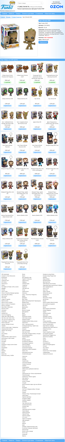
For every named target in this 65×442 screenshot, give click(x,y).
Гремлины (24, 293)
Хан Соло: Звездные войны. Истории (31, 389)
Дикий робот (25, 307)
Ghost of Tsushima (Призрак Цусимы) (10, 293)
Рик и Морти (46, 347)
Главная (4, 13)
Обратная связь (50, 13)
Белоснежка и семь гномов (8, 338)
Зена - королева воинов (27, 324)
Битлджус (4, 341)
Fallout (3, 285)
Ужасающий (25, 379)
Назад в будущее (47, 310)
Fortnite (3, 290)
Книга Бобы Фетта (26, 346)
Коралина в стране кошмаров (29, 349)
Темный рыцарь (26, 375)
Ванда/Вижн (4, 347)
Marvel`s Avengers (6, 305)
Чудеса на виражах (26, 418)
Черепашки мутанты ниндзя (28, 409)
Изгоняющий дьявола (27, 335)
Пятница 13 (45, 341)
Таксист (24, 370)
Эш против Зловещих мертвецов (30, 428)
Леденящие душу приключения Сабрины (52, 285)
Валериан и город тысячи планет (9, 344)
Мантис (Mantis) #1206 (22, 215)
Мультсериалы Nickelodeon (49, 308)
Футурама (24, 387)
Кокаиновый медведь (27, 347)
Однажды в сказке (47, 316)
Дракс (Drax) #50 (37, 122)
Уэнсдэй (24, 382)
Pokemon (4, 311)
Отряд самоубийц (47, 321)
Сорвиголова (25, 361)
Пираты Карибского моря (49, 332)
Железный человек (26, 316)
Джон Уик (24, 305)
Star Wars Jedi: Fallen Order (8, 318)
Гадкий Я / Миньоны (27, 279)
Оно (44, 319)
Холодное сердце (26, 398)
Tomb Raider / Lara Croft (7, 321)
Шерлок (24, 423)
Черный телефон (26, 415)
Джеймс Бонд (25, 302)
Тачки (23, 372)
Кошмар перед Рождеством (49, 276)
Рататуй (45, 346)
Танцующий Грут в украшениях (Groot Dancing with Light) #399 (37, 77)
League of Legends (6, 299)
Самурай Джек (46, 352)
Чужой (23, 421)
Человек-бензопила (26, 404)
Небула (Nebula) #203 (7, 238)
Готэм (23, 290)
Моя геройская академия (49, 304)
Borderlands (4, 277)
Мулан (44, 307)
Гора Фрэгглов (25, 288)
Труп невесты (25, 378)
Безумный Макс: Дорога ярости (9, 336)
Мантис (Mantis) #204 (37, 215)
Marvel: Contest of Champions (8, 304)
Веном (3, 352)
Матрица (45, 296)
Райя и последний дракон (49, 344)
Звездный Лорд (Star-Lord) (52, 145)
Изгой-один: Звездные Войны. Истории (31, 333)
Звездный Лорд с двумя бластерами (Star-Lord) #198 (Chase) (37, 193)
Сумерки (24, 365)
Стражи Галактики (26, 364)
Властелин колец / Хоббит (8, 355)
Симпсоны (24, 356)
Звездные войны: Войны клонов (29, 321)
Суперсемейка (25, 367)
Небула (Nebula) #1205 (52, 215)
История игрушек (26, 339)
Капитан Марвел (26, 344)
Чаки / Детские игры (27, 403)
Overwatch (4, 310)
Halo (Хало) (4, 296)
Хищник (24, 392)
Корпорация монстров (27, 352)
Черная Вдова (25, 411)
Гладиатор (24, 285)
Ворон (23, 276)
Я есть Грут (25, 432)
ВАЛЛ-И (3, 346)
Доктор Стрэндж (26, 310)
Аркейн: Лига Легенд (6, 330)
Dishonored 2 (5, 283)
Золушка (24, 329)
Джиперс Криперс (26, 304)
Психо (44, 338)
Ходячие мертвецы (26, 397)
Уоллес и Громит (26, 381)
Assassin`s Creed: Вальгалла (8, 276)
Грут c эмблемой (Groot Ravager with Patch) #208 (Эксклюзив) (7, 123)
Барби (3, 335)
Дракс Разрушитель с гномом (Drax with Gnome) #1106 (52, 123)
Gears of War (5, 291)
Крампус (45, 277)
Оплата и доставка (28, 13)
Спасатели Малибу (26, 362)
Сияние (24, 358)
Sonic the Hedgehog (6, 315)
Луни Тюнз (45, 290)
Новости (11, 13)
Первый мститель (47, 329)
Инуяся (24, 338)
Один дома (45, 315)
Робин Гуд (45, 349)
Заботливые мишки (26, 318)
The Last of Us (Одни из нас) (8, 319)
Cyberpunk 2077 (5, 280)
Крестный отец (46, 282)
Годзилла (24, 286)
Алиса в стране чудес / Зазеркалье (10, 327)
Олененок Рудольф (47, 318)
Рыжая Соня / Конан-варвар (49, 350)
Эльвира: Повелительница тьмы (29, 426)
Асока (3, 332)
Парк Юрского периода (48, 325)
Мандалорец (46, 294)
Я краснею (24, 434)
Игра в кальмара (26, 330)
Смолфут (24, 359)
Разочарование (46, 343)
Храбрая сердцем (26, 400)
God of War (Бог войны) (7, 294)
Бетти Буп (4, 339)
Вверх (3, 349)
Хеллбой (24, 390)
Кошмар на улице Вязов (48, 274)
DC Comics (4, 282)
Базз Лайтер (4, 333)
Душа (23, 313)
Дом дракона (25, 311)
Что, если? (24, 417)
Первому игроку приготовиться (50, 327)
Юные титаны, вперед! (27, 431)
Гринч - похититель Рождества (29, 294)
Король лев (25, 350)
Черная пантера (26, 412)
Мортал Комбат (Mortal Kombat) (50, 302)
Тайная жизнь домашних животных (30, 368)
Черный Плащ (25, 414)
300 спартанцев (5, 274)
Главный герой (25, 283)
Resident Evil (4, 313)
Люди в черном (46, 291)
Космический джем (26, 354)
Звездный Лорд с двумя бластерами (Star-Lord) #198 (22, 193)
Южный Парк (25, 429)
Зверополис (25, 322)
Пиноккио (45, 330)
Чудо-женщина (25, 420)
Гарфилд (24, 282)
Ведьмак (4, 350)
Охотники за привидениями (49, 322)
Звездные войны (26, 319)
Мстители (45, 305)
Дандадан (24, 297)
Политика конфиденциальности (7, 10)
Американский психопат (7, 329)
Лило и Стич (46, 288)
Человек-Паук (25, 406)
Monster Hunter (5, 308)
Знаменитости (25, 327)
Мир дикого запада (47, 297)
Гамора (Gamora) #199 (7, 98)
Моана (44, 300)
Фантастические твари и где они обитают (32, 384)
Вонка (23, 274)
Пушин (44, 339)
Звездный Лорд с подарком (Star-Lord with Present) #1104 (52, 193)
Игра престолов (26, 332)
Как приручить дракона (27, 343)
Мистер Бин (45, 299)
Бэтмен (3, 343)
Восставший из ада (26, 277)
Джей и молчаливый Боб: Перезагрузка (31, 300)
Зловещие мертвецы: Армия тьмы (30, 325)
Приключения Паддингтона (49, 335)
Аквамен (4, 325)
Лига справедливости (48, 286)
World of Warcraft (5, 322)
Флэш (23, 386)
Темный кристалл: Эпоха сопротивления (31, 373)
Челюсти (24, 407)
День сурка (24, 299)
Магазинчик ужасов (47, 293)
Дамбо (23, 296)
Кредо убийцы (46, 279)
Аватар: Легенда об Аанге (8, 324)
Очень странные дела (48, 324)
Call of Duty (4, 279)
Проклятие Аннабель (48, 336)
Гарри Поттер (25, 280)
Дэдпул (24, 315)
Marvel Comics (5, 300)
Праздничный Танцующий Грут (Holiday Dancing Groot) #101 (22, 240)
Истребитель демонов (27, 341)
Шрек (23, 425)
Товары (18, 13)
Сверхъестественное (48, 354)
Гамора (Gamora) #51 (22, 98)
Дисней (24, 308)
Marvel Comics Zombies (7, 302)
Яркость (24, 436)
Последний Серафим (48, 333)
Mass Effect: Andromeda (7, 307)
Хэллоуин (24, 401)
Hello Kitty (4, 297)
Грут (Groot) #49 (52, 98)
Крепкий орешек (47, 280)
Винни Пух (4, 354)
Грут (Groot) (37, 98)
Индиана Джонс (26, 336)
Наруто (44, 311)
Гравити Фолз (25, 291)
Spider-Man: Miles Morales (8, 316)
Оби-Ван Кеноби (47, 313)
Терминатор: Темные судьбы (29, 376)
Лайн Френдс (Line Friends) (49, 283)
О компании (39, 13)
